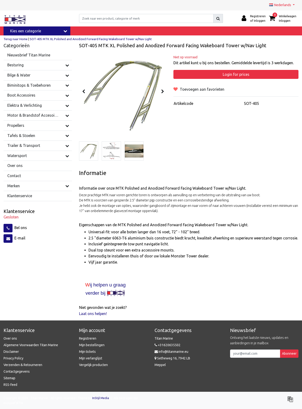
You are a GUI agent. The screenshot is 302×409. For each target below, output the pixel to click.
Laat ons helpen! (93, 313)
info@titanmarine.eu (171, 352)
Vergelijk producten (93, 365)
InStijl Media (100, 398)
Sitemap (9, 378)
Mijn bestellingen (92, 345)
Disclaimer (11, 352)
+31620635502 (167, 345)
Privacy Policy (13, 358)
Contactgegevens (17, 371)
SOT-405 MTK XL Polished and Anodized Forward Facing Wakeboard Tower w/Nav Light (91, 39)
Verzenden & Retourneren (23, 365)
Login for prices (236, 74)
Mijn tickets (87, 352)
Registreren (87, 338)
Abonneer (289, 353)
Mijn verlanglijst (90, 358)
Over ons (10, 338)
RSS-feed (10, 385)
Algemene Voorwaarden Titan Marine (31, 345)
